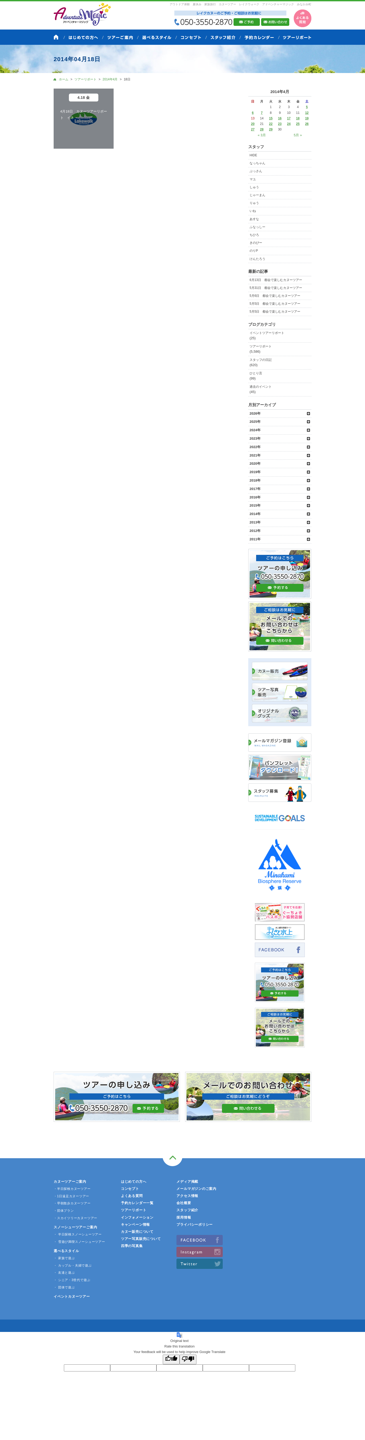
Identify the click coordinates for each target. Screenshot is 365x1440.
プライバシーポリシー (194, 1224)
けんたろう (257, 259)
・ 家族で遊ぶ (64, 1258)
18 (298, 118)
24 (289, 124)
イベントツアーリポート (267, 333)
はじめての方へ (133, 1182)
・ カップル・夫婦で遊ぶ (73, 1265)
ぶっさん (256, 171)
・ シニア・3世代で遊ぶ (72, 1280)
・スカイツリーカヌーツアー (75, 1218)
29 (270, 129)
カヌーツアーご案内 (70, 1182)
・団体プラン (64, 1211)
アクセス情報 (187, 1196)
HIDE (253, 155)
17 (289, 118)
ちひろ (254, 235)
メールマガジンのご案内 (196, 1189)
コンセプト (130, 1189)
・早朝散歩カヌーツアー (72, 1203)
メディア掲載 (187, 1182)
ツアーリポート (261, 346)
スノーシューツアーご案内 (75, 1227)
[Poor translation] (188, 1359)
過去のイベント (261, 387)
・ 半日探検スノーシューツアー (78, 1234)
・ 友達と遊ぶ (64, 1272)
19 (306, 118)
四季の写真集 (132, 1246)
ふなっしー (257, 227)
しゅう (254, 187)
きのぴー (256, 243)
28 (261, 129)
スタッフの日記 (261, 360)
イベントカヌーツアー (72, 1296)
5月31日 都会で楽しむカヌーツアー (276, 288)
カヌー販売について (137, 1232)
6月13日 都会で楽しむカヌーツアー (276, 280)
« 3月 (262, 135)
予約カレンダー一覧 (137, 1203)
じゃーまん (257, 195)
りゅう (254, 203)
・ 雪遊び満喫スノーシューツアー (79, 1242)
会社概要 (183, 1203)
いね (253, 211)
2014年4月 (110, 79)
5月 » (298, 135)
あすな (254, 219)
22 (270, 124)
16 (279, 118)
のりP (254, 251)
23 (279, 124)
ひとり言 (256, 373)
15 (270, 118)
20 (252, 124)
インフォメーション (137, 1217)
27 (252, 129)
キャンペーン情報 (135, 1224)
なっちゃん (257, 163)
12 (306, 113)
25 (298, 124)
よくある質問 (132, 1196)
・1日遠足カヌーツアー (71, 1196)
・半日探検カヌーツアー (72, 1189)
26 (306, 124)
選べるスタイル (66, 1251)
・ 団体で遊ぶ (64, 1287)
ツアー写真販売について (141, 1239)
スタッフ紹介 (187, 1210)
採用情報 (183, 1217)
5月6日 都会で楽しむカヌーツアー (275, 296)
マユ (253, 179)
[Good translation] (171, 1359)
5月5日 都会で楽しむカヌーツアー (275, 304)
